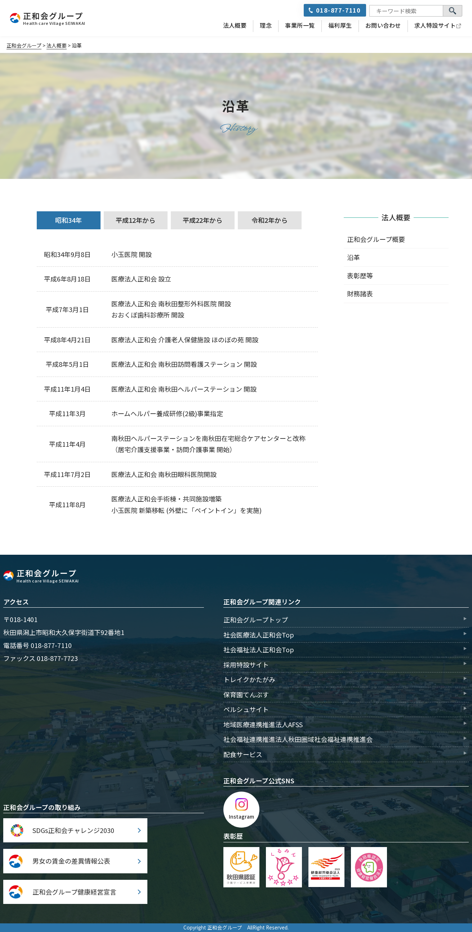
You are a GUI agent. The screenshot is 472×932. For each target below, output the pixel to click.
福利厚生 (340, 25)
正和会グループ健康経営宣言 (74, 891)
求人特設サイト (435, 25)
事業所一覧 (300, 25)
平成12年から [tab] (135, 220)
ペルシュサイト (246, 709)
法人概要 (235, 25)
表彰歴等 (360, 275)
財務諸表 (360, 293)
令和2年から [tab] (269, 220)
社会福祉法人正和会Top (258, 649)
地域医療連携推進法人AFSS (263, 724)
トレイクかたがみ (249, 679)
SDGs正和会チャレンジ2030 (73, 830)
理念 (266, 25)
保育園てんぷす (246, 694)
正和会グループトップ (255, 619)
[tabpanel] (177, 382)
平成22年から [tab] (202, 220)
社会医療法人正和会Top (258, 634)
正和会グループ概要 (376, 239)
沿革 (353, 257)
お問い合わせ (383, 25)
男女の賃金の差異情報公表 (71, 860)
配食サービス (242, 754)
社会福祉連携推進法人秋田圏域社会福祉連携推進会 (298, 739)
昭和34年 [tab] (68, 220)
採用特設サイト (246, 664)
